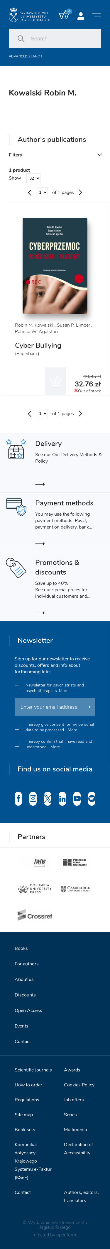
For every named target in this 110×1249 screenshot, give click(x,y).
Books (21, 948)
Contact (23, 1041)
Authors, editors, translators (81, 1196)
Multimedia (75, 1130)
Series (70, 1115)
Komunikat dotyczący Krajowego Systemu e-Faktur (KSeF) (33, 1161)
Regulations (27, 1100)
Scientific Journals (33, 1070)
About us (24, 979)
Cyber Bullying (38, 345)
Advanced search (25, 56)
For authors (27, 964)
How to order (28, 1085)
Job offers (74, 1100)
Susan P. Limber (73, 325)
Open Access (28, 1010)
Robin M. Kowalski (34, 325)
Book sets (25, 1130)
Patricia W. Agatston (36, 331)
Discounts (25, 995)
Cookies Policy (79, 1085)
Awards (72, 1070)
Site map (24, 1115)
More (63, 690)
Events (21, 1026)
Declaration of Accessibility (78, 1148)
